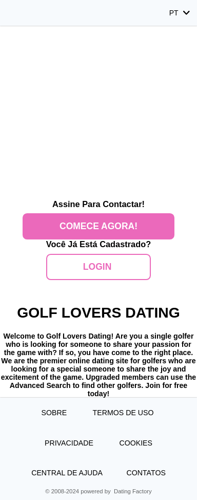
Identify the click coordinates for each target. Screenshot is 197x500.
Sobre (55, 413)
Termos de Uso (124, 413)
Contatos (145, 473)
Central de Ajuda (67, 473)
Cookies (135, 443)
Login (98, 267)
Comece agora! (98, 226)
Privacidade (70, 443)
